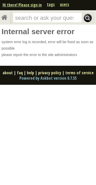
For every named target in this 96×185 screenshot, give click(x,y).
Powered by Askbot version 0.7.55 (48, 78)
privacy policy (49, 73)
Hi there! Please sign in (22, 5)
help (30, 73)
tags (51, 4)
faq (20, 73)
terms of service (79, 73)
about (8, 73)
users (64, 4)
